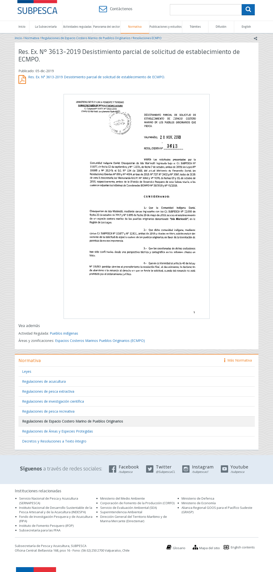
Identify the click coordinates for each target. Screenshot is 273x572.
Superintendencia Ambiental (121, 512)
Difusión (221, 26)
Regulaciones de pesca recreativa (48, 411)
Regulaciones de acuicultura (44, 381)
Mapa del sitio (209, 548)
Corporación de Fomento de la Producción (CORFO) (137, 503)
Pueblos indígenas (64, 333)
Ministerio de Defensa (198, 498)
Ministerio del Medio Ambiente (122, 498)
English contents (243, 547)
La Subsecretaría (46, 26)
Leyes (26, 371)
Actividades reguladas (77, 26)
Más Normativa (238, 360)
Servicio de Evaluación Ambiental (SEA (128, 507)
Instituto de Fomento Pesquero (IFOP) (46, 525)
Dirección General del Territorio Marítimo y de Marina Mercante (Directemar (133, 518)
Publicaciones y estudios (165, 26)
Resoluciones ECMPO (147, 38)
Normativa (134, 26)
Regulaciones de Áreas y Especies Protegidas (57, 431)
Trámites (195, 26)
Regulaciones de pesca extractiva (48, 391)
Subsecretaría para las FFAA (39, 530)
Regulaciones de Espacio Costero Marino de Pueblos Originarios (85, 38)
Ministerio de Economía (199, 503)
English (246, 26)
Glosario (179, 548)
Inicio (21, 26)
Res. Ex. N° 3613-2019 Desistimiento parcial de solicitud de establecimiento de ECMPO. (96, 77)
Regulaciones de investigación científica (53, 401)
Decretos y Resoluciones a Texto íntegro (54, 441)
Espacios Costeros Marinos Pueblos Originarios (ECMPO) (100, 340)
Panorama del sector (106, 26)
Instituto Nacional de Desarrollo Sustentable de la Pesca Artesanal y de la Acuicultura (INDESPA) (55, 509)
